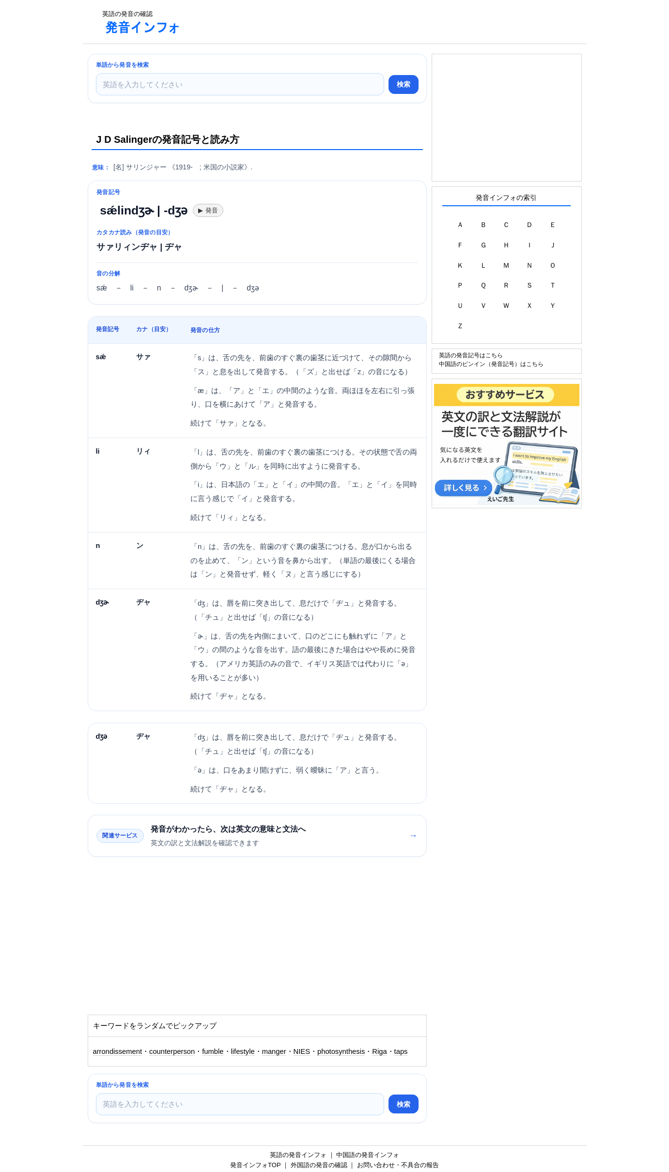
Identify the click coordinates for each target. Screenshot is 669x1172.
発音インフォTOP (255, 1165)
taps (401, 1051)
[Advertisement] (365, 22)
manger (274, 1051)
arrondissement (117, 1051)
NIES (302, 1051)
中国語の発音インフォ (367, 1154)
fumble (212, 1051)
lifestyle (243, 1051)
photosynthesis (341, 1051)
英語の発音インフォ (298, 1154)
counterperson (172, 1051)
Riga (379, 1051)
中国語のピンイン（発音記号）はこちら (491, 364)
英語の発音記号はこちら (471, 355)
